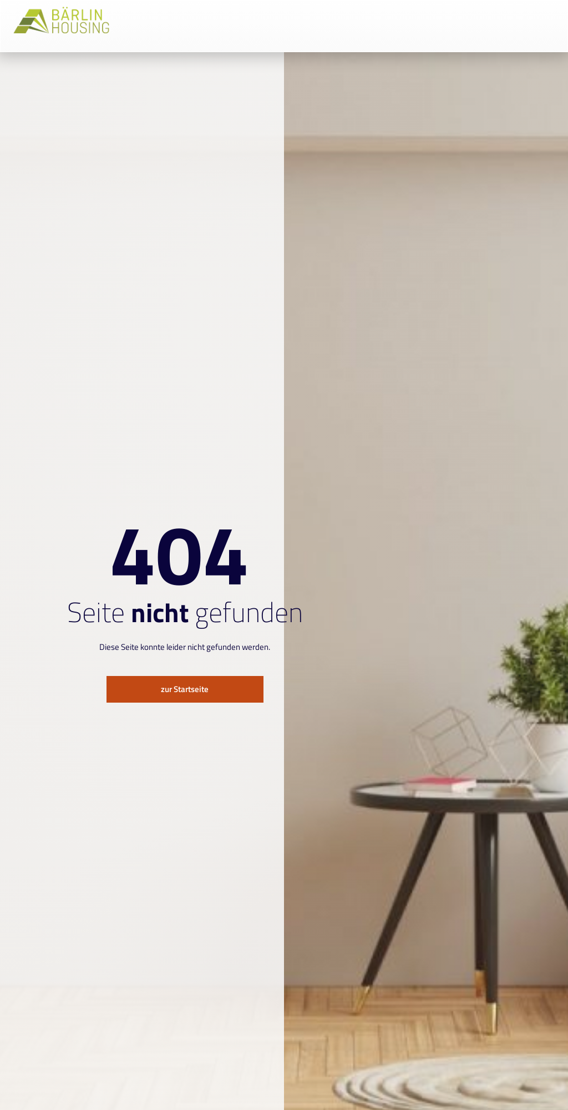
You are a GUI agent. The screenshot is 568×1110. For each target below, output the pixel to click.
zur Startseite (185, 689)
